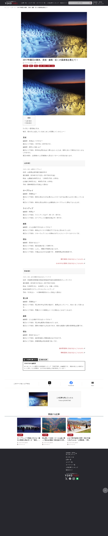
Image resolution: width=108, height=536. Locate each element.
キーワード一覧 (41, 3)
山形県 (26, 66)
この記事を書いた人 (31, 359)
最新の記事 (44, 359)
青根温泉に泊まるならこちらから (72, 352)
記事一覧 (24, 3)
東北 (36, 66)
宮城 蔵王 (28, 123)
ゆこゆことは (70, 457)
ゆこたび (7, 7)
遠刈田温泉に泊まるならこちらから (71, 348)
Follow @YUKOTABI (65, 400)
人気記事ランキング (53, 3)
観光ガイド (63, 3)
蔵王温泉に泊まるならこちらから (72, 259)
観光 (31, 66)
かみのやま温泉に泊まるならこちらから (70, 263)
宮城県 (45, 435)
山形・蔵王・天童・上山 (46, 66)
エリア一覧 (32, 3)
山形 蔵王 (28, 121)
